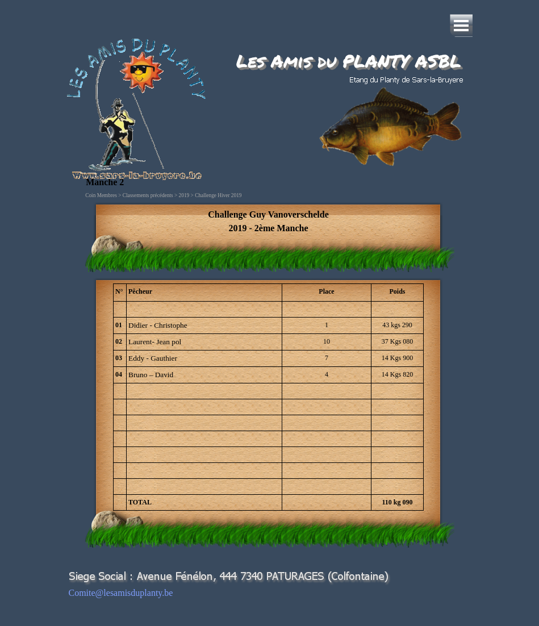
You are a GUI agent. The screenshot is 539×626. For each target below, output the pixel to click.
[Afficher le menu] (461, 25)
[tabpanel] (268, 221)
